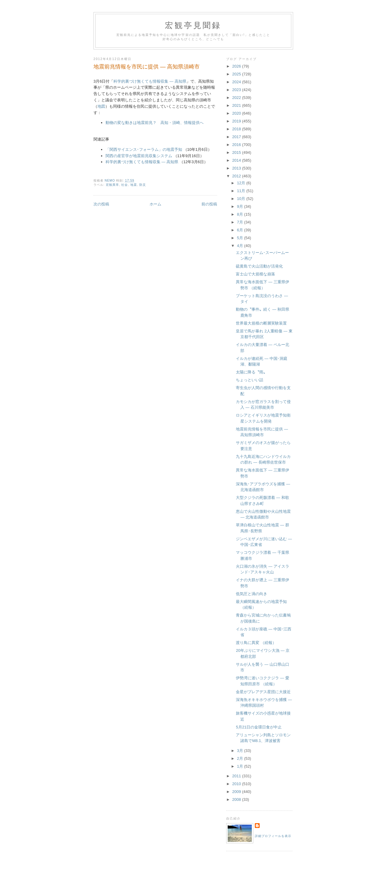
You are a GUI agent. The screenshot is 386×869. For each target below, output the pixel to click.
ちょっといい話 (249, 380)
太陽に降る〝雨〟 (251, 372)
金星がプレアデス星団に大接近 (263, 692)
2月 (240, 758)
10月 (241, 198)
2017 (237, 137)
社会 (124, 184)
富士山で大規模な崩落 (255, 274)
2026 (237, 66)
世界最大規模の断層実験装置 (261, 323)
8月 (240, 214)
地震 (133, 184)
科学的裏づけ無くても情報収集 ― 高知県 (149, 81)
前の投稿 (209, 204)
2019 (237, 121)
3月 (240, 750)
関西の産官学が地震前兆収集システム (139, 156)
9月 (240, 206)
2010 (237, 784)
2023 (237, 89)
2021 (237, 105)
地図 (101, 106)
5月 (240, 238)
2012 (237, 176)
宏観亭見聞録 (193, 25)
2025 (237, 74)
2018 (237, 129)
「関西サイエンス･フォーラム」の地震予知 (144, 149)
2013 (237, 168)
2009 (237, 791)
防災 (142, 184)
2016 (237, 144)
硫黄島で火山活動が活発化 (259, 266)
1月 (240, 766)
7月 (240, 222)
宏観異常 (112, 184)
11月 (241, 191)
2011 (237, 776)
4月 (240, 245)
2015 (237, 152)
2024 (237, 82)
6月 (240, 230)
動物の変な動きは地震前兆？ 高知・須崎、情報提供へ (155, 122)
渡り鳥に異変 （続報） (256, 642)
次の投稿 (101, 204)
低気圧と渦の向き (251, 593)
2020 (237, 113)
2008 (237, 799)
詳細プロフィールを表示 (273, 836)
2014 (237, 160)
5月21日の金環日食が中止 (259, 727)
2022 (237, 97)
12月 (241, 183)
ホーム (155, 204)
